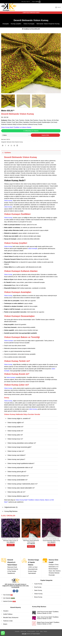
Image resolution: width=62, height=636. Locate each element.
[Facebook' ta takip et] (14, 591)
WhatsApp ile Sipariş (31, 130)
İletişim (5, 624)
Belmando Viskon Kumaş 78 (10, 540)
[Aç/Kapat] (2, 152)
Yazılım (28, 633)
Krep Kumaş (37, 587)
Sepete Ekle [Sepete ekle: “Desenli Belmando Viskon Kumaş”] (51, 544)
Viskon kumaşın (8, 340)
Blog (41, 631)
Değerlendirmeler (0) (9, 507)
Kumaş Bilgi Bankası (9, 511)
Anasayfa (6, 24)
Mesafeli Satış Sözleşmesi (10, 617)
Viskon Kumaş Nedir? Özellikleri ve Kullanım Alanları (16, 127)
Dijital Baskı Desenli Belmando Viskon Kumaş (31, 541)
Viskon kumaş (8, 200)
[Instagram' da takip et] (17, 591)
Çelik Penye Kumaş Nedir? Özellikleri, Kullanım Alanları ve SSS (48, 612)
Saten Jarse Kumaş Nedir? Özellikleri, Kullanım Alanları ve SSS (48, 617)
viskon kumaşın (10, 377)
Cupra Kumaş (38, 583)
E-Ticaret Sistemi (35, 633)
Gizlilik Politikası (8, 614)
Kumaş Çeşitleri (16, 24)
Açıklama (6, 152)
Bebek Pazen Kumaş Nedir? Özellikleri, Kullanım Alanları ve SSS (48, 623)
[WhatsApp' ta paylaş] (2, 145)
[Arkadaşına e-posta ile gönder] (11, 145)
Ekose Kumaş (38, 597)
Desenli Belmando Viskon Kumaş (51, 540)
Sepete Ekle (45, 135)
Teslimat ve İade (8, 621)
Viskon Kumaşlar (28, 24)
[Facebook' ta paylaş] (5, 145)
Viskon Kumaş (38, 593)
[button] (25, 1)
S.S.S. (37, 631)
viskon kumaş (8, 207)
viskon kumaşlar (32, 248)
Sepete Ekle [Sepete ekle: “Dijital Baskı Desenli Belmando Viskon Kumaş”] (31, 546)
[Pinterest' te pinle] (14, 145)
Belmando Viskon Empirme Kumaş (48, 24)
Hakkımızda (23, 631)
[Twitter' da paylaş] (8, 145)
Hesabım (5, 611)
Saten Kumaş (38, 590)
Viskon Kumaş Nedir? (15, 180)
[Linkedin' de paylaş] (17, 145)
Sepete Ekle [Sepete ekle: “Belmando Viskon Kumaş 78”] (10, 544)
